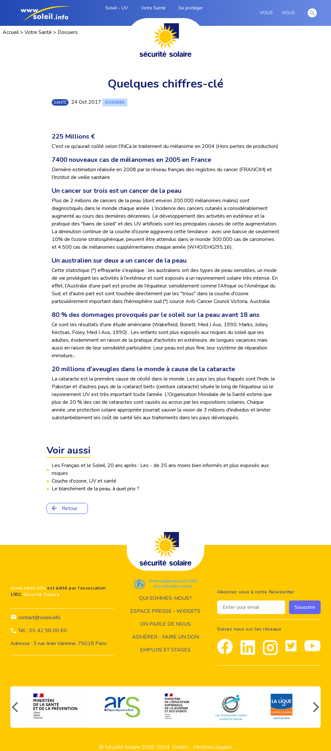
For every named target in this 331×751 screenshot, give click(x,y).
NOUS (289, 13)
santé (60, 102)
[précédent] (14, 707)
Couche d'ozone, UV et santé (84, 481)
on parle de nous (165, 624)
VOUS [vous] (267, 13)
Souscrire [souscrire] (304, 607)
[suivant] (317, 707)
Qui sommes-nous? (165, 598)
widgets (188, 611)
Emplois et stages (165, 649)
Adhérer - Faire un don (165, 637)
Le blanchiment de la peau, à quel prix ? (95, 488)
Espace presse (151, 611)
